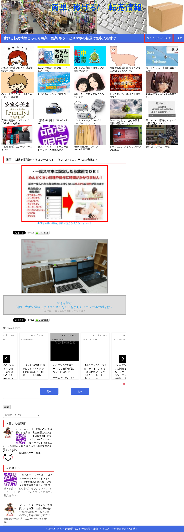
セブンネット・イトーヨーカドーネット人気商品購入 (54, 138)
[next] (122, 359)
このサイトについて (158, 38)
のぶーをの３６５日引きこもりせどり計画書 (17, 85)
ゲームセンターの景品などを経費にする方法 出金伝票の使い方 (35, 508)
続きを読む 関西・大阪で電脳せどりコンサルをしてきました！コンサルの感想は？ (64, 306)
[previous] (6, 359)
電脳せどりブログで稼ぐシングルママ (90, 85)
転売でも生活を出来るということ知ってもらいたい (126, 59)
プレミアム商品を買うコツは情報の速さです (90, 59)
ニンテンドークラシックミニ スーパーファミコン (90, 112)
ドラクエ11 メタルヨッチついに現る (126, 138)
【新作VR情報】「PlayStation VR (54, 112)
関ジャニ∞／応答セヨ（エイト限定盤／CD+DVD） (162, 112)
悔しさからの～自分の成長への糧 (162, 59)
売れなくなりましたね (162, 136)
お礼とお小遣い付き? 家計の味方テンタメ (17, 59)
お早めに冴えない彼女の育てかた (162, 85)
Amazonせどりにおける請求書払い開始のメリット (126, 112)
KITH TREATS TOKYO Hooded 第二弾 (90, 138)
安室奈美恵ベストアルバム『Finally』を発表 (17, 112)
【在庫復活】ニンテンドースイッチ (17, 138)
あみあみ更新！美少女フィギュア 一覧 (54, 59)
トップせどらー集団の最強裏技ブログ (126, 85)
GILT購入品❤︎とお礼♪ (30, 452)
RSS (178, 38)
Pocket (30, 232)
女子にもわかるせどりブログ (54, 83)
